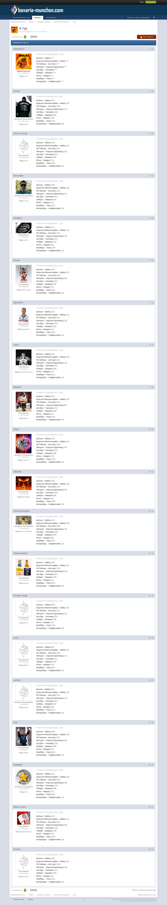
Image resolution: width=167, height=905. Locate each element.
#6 (151, 260)
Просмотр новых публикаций (138, 18)
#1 (151, 49)
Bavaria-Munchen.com (21, 18)
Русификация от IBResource (146, 899)
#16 (150, 680)
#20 (150, 849)
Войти (142, 2)
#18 (150, 765)
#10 (150, 429)
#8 (151, 345)
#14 (150, 596)
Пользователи (51, 18)
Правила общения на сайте (147, 895)
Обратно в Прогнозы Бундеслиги (144, 890)
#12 (150, 511)
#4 (151, 176)
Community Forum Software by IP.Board (124, 899)
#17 (150, 722)
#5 (151, 218)
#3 (151, 133)
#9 (151, 387)
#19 (150, 807)
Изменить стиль (18, 899)
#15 (150, 638)
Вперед (34, 37)
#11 (150, 472)
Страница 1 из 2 (17, 37)
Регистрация (151, 2)
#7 (151, 303)
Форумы (37, 18)
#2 (151, 91)
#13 (150, 553)
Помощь (30, 899)
